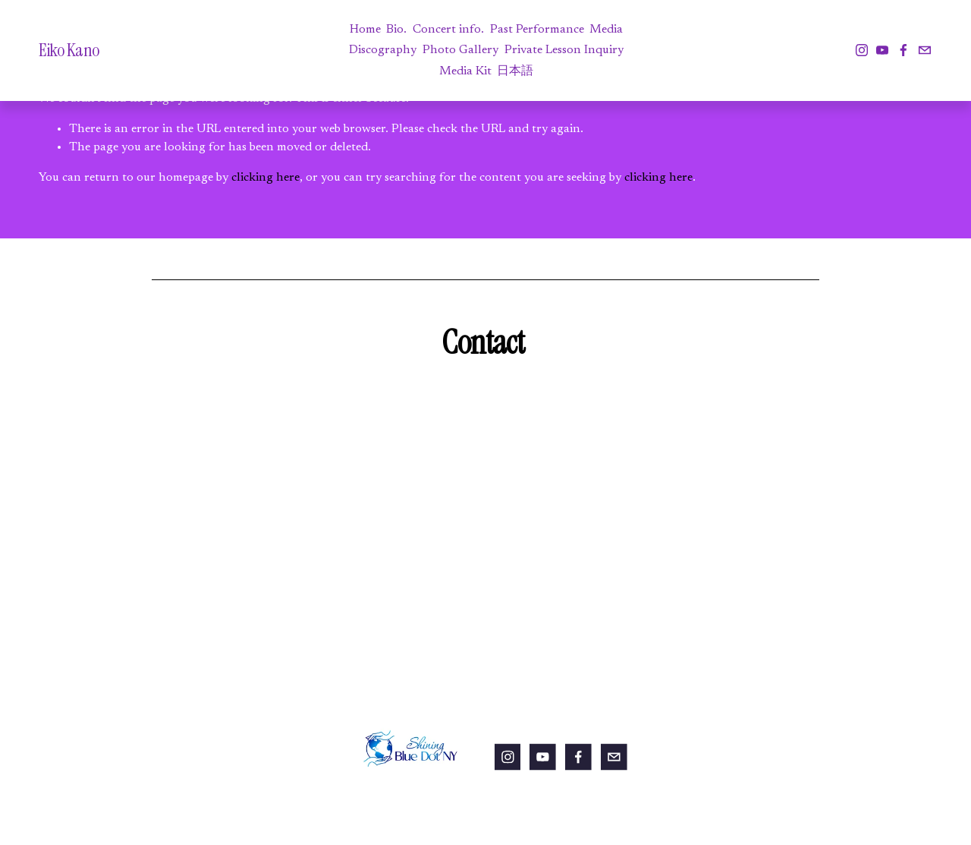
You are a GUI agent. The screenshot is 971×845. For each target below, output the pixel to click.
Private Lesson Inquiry (564, 50)
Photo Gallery (460, 50)
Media (606, 30)
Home (365, 30)
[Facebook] (903, 50)
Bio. (396, 30)
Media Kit (465, 71)
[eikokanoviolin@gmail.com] (924, 50)
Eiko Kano (69, 50)
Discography (382, 50)
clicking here (265, 178)
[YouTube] (882, 50)
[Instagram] (861, 50)
